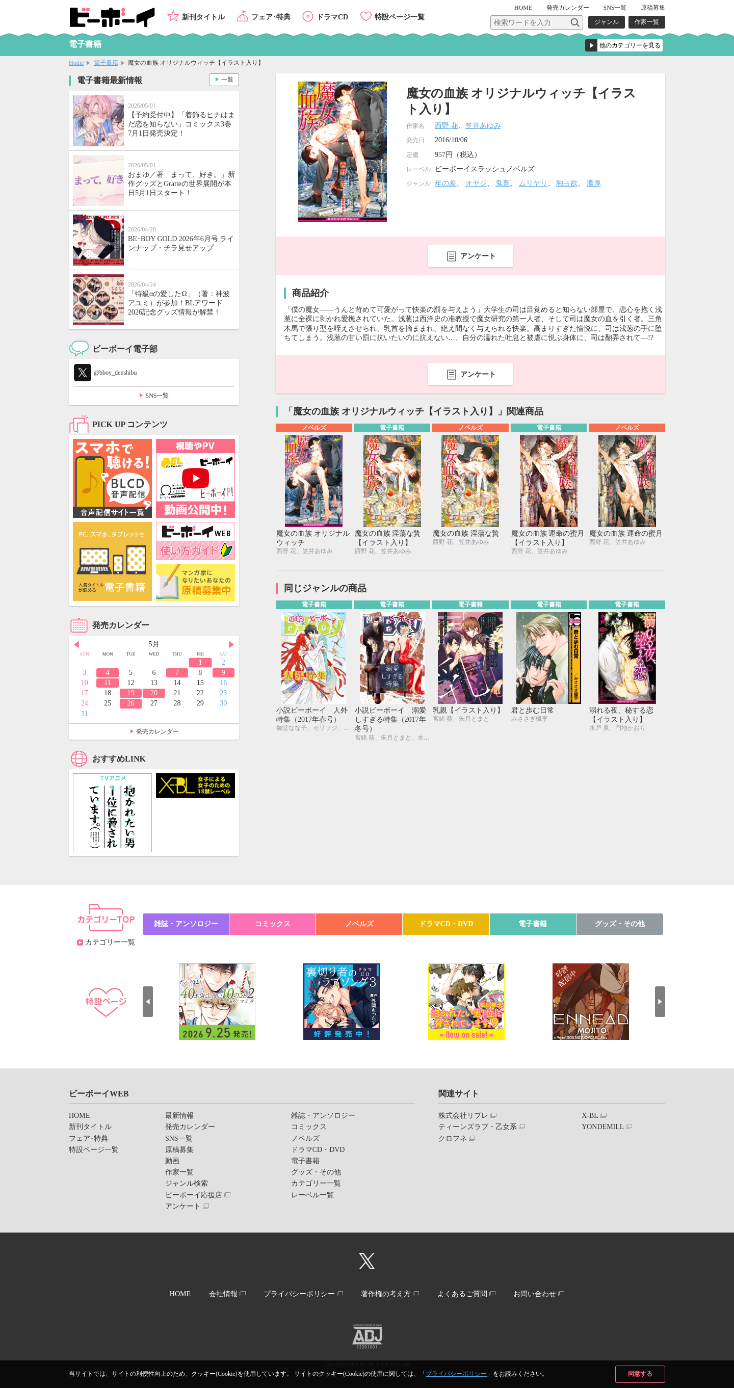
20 (154, 693)
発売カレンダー (157, 731)
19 (131, 693)
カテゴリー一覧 (110, 942)
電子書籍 (106, 62)
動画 (172, 1161)
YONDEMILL (603, 1127)
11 (107, 683)
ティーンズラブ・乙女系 (477, 1127)
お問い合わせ (534, 1294)
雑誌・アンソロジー (186, 924)
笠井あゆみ (483, 125)
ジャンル (606, 21)
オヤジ (476, 183)
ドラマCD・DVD (446, 924)
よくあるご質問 (462, 1294)
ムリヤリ (533, 183)
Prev (76, 644)
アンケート (478, 256)
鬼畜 (502, 183)
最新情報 (179, 1115)
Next (231, 644)
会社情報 (222, 1294)
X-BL (590, 1115)
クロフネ (452, 1138)
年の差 (445, 183)
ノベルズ (359, 924)
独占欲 (567, 183)
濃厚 (594, 183)
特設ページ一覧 (400, 17)
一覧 (227, 79)
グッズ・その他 (620, 924)
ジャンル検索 (186, 1183)
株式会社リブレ (463, 1115)
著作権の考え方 (386, 1294)
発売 (567, 7)
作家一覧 (647, 21)
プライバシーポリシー (456, 1373)
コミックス (273, 924)
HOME (523, 7)
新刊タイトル (203, 17)
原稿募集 (653, 7)
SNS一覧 (614, 7)
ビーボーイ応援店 (193, 1195)
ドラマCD (332, 17)
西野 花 (446, 125)
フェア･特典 (271, 17)
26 (131, 703)
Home (76, 62)
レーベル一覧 (312, 1195)
